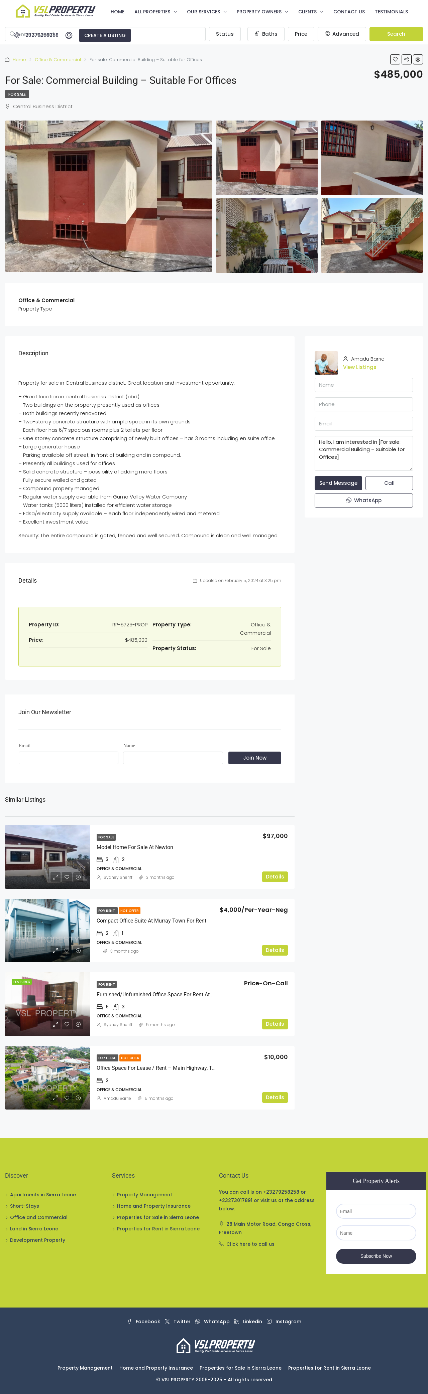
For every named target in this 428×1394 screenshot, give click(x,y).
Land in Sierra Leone (34, 1228)
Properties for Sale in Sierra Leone (158, 1217)
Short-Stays (24, 1206)
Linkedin (248, 1321)
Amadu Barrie (117, 1098)
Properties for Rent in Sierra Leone (158, 1228)
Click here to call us (250, 1244)
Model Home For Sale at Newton (135, 847)
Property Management (144, 1194)
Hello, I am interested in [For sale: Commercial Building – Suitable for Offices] (364, 453)
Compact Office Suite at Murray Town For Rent (151, 921)
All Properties (152, 11)
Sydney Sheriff (118, 877)
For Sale (17, 94)
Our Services (203, 11)
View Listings (360, 367)
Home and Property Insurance (154, 1206)
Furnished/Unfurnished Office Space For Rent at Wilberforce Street (175, 994)
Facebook (144, 1321)
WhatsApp (364, 500)
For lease (107, 1057)
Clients (307, 11)
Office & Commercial (58, 59)
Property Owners (259, 11)
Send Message (338, 482)
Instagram (284, 1321)
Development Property (37, 1240)
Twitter (178, 1321)
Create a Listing (105, 35)
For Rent (107, 910)
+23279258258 (36, 35)
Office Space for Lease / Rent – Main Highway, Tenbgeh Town (170, 1068)
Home (117, 11)
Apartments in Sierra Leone (43, 1194)
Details (275, 876)
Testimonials (391, 11)
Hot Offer (129, 910)
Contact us (349, 11)
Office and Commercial (39, 1217)
